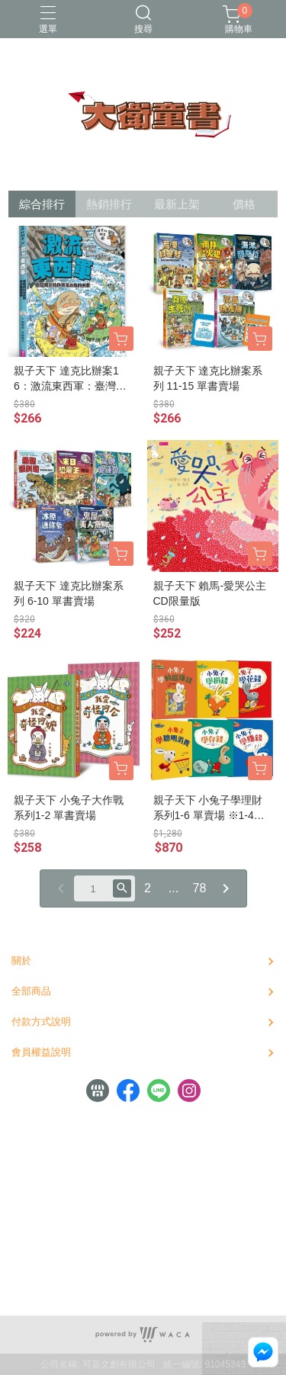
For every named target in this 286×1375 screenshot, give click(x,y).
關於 (21, 960)
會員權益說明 (41, 1052)
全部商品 (31, 991)
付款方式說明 (41, 1021)
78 (200, 888)
